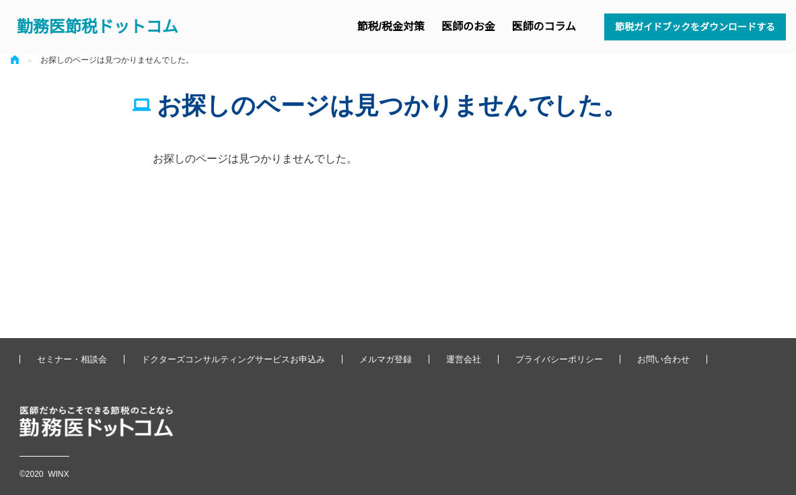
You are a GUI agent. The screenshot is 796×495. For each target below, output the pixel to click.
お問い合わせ (663, 359)
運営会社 (463, 359)
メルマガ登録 (385, 359)
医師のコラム (544, 26)
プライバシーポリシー (559, 359)
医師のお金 (468, 26)
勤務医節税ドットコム (97, 27)
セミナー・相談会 (72, 359)
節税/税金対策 (391, 26)
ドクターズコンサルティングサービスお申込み (233, 359)
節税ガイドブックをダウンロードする (695, 27)
